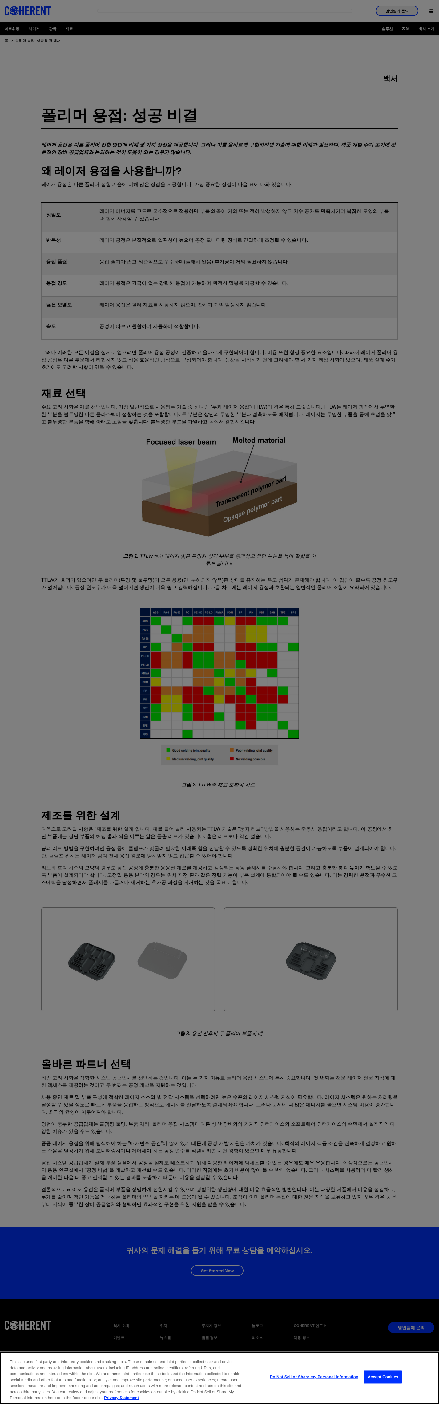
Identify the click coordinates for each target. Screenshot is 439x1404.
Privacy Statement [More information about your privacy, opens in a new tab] (121, 1397)
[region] (219, 1378)
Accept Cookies (383, 1378)
